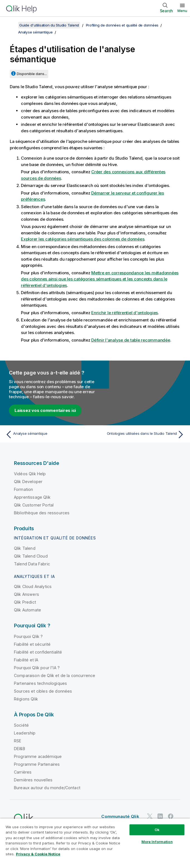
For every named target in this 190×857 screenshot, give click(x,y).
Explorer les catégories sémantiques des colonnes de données (82, 239)
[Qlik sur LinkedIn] (160, 816)
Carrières (23, 772)
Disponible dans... (32, 73)
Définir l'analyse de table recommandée (130, 340)
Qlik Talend (24, 548)
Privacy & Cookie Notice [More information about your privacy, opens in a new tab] (38, 854)
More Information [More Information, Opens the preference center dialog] (157, 841)
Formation (23, 489)
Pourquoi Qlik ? (28, 636)
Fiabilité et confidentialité (38, 652)
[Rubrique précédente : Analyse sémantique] (48, 434)
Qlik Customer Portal (34, 505)
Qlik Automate (27, 610)
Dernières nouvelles (33, 779)
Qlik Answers (26, 594)
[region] (95, 837)
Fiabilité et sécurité (32, 644)
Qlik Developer (28, 481)
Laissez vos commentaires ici (45, 410)
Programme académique (38, 756)
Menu (182, 10)
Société (21, 725)
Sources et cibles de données (43, 691)
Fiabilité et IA (26, 659)
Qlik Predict (25, 602)
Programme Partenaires (37, 764)
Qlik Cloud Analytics (33, 586)
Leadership (25, 733)
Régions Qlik (26, 699)
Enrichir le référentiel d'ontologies (124, 312)
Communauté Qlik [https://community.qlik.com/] (120, 816)
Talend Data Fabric (32, 563)
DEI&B (19, 748)
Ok (157, 829)
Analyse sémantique (35, 32)
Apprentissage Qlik (32, 497)
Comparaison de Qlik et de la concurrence (54, 675)
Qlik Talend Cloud (31, 556)
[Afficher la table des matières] (11, 25)
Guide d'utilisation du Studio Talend (49, 25)
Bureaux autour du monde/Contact (47, 787)
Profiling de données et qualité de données (122, 25)
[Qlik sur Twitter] (150, 816)
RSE (17, 740)
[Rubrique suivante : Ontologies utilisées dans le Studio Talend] (141, 434)
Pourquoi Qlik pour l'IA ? (37, 667)
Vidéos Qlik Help (30, 473)
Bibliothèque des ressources (41, 512)
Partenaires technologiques (40, 683)
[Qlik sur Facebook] (171, 816)
